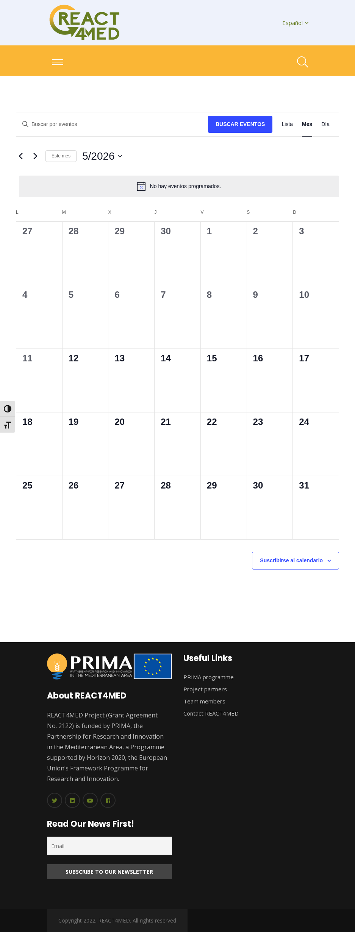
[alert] (179, 186)
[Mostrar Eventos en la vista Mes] (307, 124)
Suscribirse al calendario (291, 560)
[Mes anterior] (20, 156)
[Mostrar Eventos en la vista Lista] (287, 124)
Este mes (61, 156)
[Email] (109, 846)
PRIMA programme (208, 677)
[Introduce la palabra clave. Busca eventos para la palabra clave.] (112, 124)
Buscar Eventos (240, 124)
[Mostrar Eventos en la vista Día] (325, 124)
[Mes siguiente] (35, 156)
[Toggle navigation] (57, 62)
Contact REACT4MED (211, 713)
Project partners (205, 689)
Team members (204, 701)
